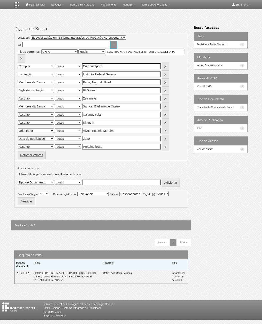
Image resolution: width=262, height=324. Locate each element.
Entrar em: (241, 4)
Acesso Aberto (205, 149)
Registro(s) (149, 194)
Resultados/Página (28, 194)
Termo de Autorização (156, 4)
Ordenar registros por (64, 194)
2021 (200, 128)
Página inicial (35, 4)
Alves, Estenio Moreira (209, 65)
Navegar (57, 4)
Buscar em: (24, 37)
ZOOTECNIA (204, 86)
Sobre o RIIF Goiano (82, 4)
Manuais (129, 4)
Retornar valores (31, 155)
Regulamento (108, 4)
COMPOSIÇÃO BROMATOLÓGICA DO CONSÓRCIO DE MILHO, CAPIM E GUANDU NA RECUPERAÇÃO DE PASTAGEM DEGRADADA (65, 277)
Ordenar (114, 194)
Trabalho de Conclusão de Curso (178, 277)
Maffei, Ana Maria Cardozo (117, 273)
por (19, 44)
